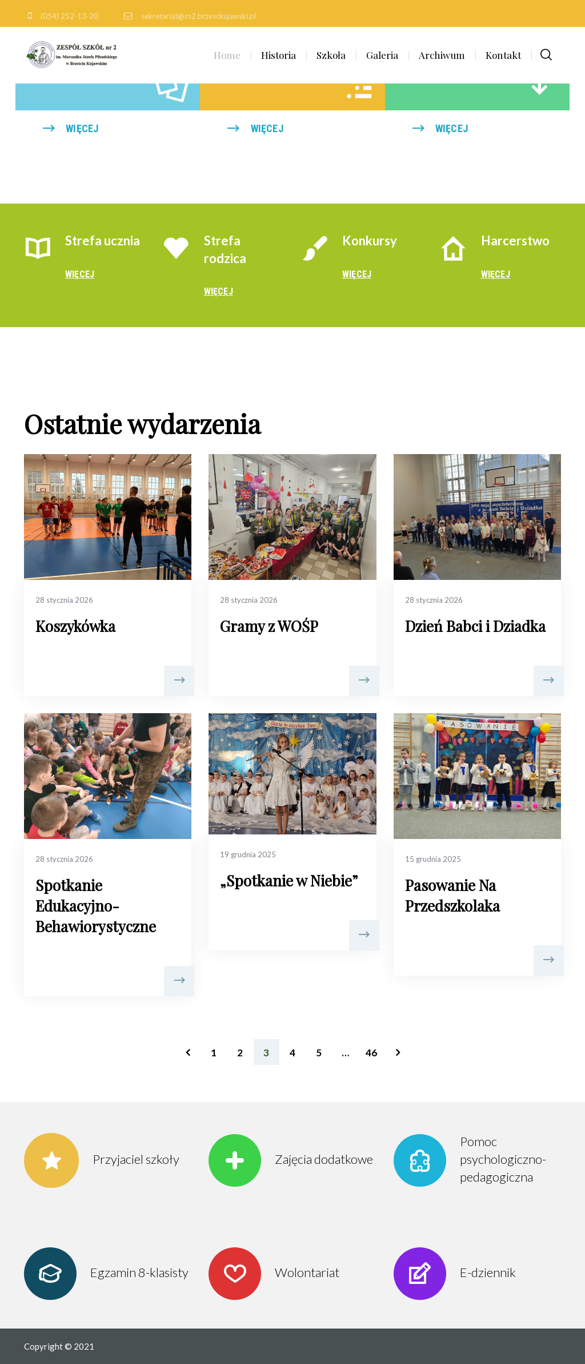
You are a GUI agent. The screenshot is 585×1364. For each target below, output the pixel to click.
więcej (82, 128)
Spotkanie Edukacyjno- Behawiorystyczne (95, 905)
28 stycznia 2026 (64, 600)
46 (371, 1053)
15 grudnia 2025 (433, 859)
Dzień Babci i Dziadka (475, 626)
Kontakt (503, 55)
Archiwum (442, 55)
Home (227, 55)
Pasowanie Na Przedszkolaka (452, 895)
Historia (278, 55)
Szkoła (331, 55)
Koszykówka (75, 626)
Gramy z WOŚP (269, 626)
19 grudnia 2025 (248, 854)
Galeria (382, 55)
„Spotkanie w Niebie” (289, 880)
